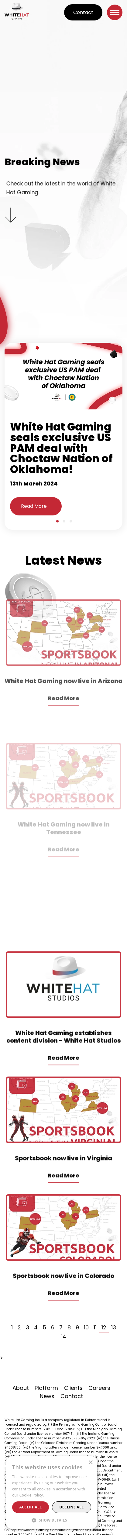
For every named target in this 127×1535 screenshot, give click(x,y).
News (47, 1396)
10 (86, 1327)
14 (63, 1336)
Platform (46, 1388)
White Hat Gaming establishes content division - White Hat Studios (63, 1063)
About (20, 1388)
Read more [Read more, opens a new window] (54, 1495)
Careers (99, 1388)
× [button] (90, 1462)
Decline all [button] (72, 1507)
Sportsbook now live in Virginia (63, 1184)
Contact (83, 12)
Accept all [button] (30, 1507)
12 (103, 1327)
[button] (51, 1520)
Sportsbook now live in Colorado (63, 1302)
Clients (73, 1388)
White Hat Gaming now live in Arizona (63, 718)
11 (95, 1327)
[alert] (51, 1492)
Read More (34, 506)
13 (113, 1327)
